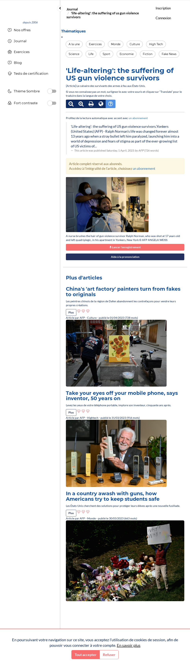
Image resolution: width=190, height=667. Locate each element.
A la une (74, 44)
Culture (135, 44)
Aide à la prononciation (125, 256)
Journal (72, 9)
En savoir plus (128, 645)
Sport (106, 54)
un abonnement (138, 118)
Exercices (95, 44)
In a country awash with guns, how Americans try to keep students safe (113, 496)
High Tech (156, 44)
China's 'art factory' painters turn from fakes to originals (123, 291)
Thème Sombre (24, 92)
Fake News (169, 54)
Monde (115, 44)
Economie (127, 54)
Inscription (163, 8)
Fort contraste (23, 103)
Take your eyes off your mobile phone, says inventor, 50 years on (122, 395)
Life (91, 54)
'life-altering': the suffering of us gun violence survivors (102, 15)
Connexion (163, 18)
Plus (71, 312)
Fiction (147, 54)
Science (74, 54)
